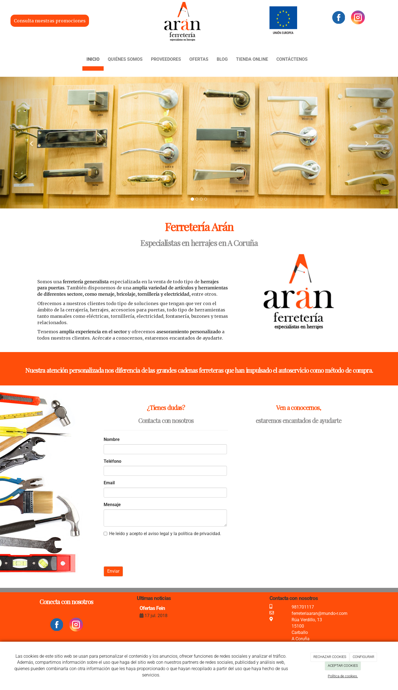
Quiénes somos (125, 59)
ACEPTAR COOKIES (343, 665)
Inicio (93, 59)
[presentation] (146, 551)
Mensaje (112, 504)
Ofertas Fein (152, 608)
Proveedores (166, 59)
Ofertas (198, 59)
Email (109, 482)
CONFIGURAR (363, 657)
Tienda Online (252, 59)
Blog (222, 59)
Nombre (112, 439)
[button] (30, 142)
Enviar (113, 571)
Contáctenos (292, 59)
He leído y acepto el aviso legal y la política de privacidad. (162, 533)
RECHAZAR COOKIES (329, 657)
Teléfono (112, 461)
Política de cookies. (343, 676)
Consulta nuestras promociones (50, 20)
